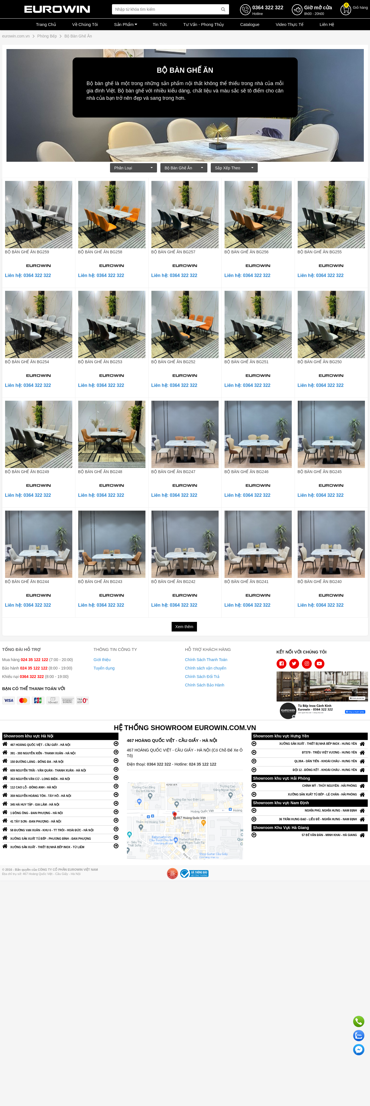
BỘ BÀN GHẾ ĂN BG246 (247, 471)
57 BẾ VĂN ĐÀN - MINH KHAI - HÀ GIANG (310, 835)
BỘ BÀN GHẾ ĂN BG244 (27, 581)
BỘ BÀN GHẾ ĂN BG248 (100, 471)
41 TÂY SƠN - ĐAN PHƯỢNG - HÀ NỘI (60, 820)
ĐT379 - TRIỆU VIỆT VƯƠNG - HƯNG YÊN (310, 752)
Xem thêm (184, 626)
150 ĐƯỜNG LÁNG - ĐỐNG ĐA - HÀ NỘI (60, 760)
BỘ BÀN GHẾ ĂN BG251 (247, 362)
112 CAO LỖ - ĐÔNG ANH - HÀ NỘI (60, 786)
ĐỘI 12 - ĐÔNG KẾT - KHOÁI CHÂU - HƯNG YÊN (310, 769)
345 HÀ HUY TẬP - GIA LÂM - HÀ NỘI (60, 803)
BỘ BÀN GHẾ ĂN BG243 (100, 581)
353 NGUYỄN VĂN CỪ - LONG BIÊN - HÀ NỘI (60, 777)
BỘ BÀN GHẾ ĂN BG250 (320, 362)
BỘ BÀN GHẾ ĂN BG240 (320, 581)
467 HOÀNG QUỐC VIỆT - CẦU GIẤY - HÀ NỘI (60, 743)
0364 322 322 (159, 764)
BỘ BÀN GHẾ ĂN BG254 (27, 362)
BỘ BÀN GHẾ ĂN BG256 (247, 252)
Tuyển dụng (104, 668)
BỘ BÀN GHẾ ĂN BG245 (320, 471)
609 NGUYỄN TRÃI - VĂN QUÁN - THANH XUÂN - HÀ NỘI (60, 769)
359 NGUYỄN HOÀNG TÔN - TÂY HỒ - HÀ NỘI (60, 794)
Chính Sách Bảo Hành (205, 685)
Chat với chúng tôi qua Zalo (358, 1035)
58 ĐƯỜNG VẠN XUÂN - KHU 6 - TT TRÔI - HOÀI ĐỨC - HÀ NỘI (60, 829)
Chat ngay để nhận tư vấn (358, 1049)
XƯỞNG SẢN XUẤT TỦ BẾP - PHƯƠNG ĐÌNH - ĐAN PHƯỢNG (60, 837)
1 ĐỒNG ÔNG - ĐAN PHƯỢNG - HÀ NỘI (60, 811)
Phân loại (133, 168)
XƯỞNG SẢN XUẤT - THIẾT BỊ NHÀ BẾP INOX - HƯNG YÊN (310, 743)
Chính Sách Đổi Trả (202, 676)
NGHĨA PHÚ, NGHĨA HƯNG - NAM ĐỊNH (310, 810)
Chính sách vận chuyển (206, 668)
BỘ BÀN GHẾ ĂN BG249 (27, 471)
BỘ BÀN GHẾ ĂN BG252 (173, 362)
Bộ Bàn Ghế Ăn (184, 168)
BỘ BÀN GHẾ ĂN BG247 (173, 471)
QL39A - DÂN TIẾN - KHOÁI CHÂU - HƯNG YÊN (310, 761)
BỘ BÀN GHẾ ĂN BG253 (100, 362)
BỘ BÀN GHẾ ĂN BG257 (173, 252)
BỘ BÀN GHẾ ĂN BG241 (247, 581)
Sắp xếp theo (234, 168)
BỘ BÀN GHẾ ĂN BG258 (100, 252)
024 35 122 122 (202, 764)
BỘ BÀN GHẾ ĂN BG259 (27, 252)
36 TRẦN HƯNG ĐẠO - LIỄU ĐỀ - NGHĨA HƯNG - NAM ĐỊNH (310, 819)
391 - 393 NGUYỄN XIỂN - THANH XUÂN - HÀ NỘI (60, 752)
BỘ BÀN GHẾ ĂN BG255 (320, 252)
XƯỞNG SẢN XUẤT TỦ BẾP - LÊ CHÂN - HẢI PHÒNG (310, 794)
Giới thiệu (102, 659)
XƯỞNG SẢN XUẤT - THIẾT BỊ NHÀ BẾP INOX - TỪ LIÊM (60, 846)
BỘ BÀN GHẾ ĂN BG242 (173, 581)
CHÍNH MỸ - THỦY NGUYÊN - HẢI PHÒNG (310, 785)
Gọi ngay (358, 1021)
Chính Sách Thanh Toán (206, 659)
